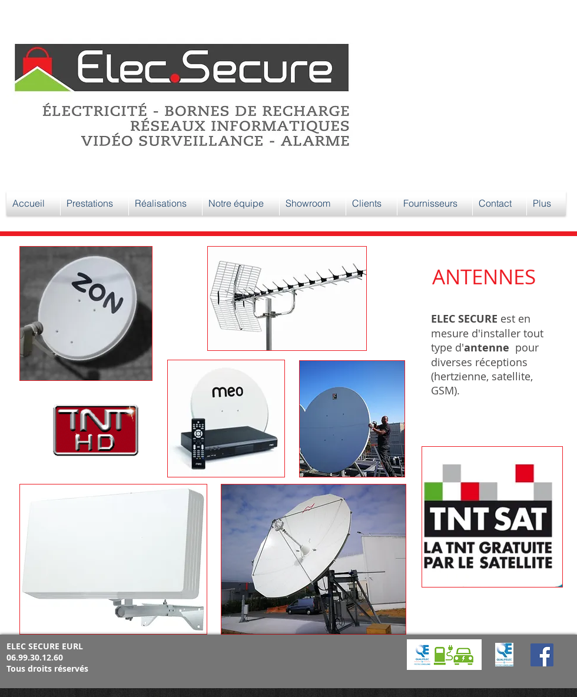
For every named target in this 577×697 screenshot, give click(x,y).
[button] (94, 203)
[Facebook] (541, 654)
